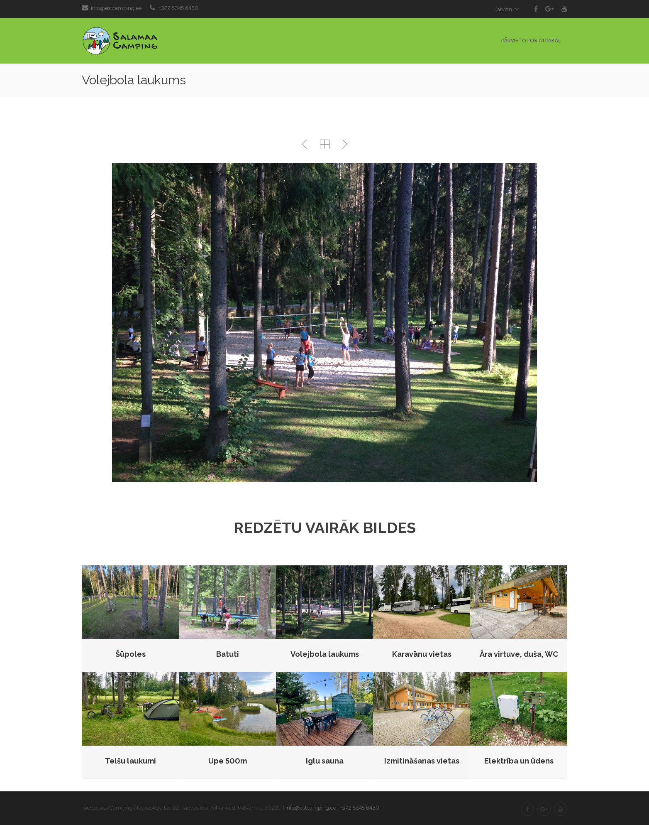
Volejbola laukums (324, 654)
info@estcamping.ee (116, 8)
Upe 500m (227, 760)
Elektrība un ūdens (519, 760)
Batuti (227, 654)
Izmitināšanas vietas (421, 760)
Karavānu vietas (421, 654)
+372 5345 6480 (178, 8)
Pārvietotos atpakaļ (531, 41)
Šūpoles (130, 654)
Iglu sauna (325, 760)
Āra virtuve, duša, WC (519, 654)
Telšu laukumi (130, 760)
